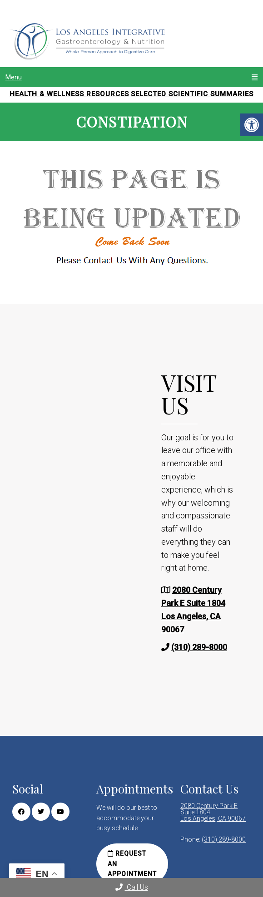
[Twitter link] (41, 812)
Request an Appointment (132, 863)
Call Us (131, 887)
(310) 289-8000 (199, 647)
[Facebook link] (21, 812)
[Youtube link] (60, 812)
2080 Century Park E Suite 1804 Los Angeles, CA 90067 (213, 812)
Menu (13, 77)
